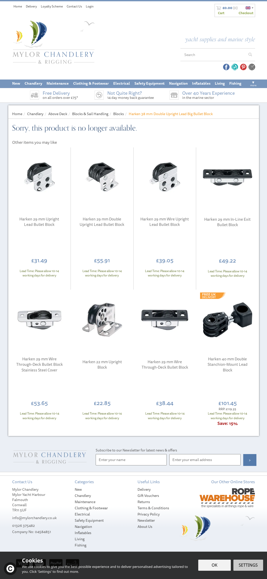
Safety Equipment (89, 520)
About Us (145, 526)
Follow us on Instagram (252, 67)
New (78, 489)
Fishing (80, 545)
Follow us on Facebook (226, 67)
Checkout (246, 12)
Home (17, 6)
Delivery (144, 489)
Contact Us (74, 6)
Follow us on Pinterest (243, 67)
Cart (221, 12)
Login (90, 6)
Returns (144, 501)
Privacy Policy (149, 514)
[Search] (213, 54)
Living (80, 539)
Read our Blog (235, 67)
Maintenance (85, 501)
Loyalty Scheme (52, 6)
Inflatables (83, 532)
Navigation (83, 526)
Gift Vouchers (148, 495)
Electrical (82, 514)
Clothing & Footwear (91, 508)
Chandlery (83, 495)
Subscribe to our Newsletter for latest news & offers (136, 450)
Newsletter (146, 520)
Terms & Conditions (153, 508)
